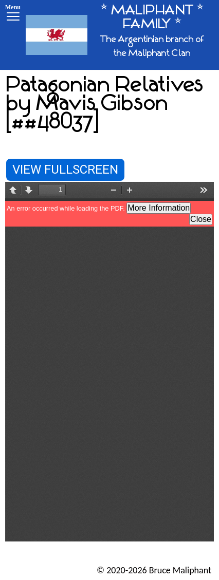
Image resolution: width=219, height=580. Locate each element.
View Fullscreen (65, 169)
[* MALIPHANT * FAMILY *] (118, 35)
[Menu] (13, 14)
